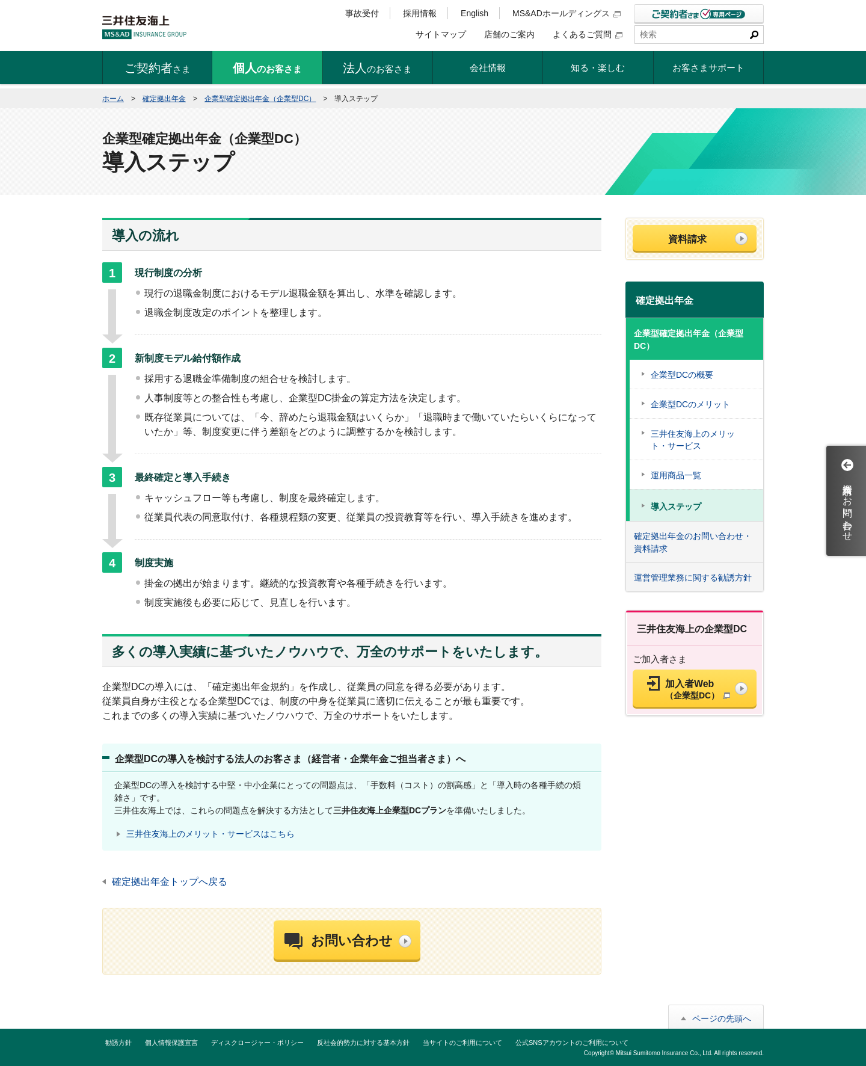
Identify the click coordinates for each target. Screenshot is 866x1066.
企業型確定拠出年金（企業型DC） (260, 98)
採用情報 (420, 13)
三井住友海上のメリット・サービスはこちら (210, 834)
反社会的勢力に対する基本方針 (363, 1042)
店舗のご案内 (509, 34)
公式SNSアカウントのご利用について (571, 1042)
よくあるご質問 (587, 34)
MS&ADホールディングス (566, 13)
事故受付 (362, 13)
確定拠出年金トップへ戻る (169, 882)
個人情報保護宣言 (171, 1042)
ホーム (113, 98)
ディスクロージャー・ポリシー (257, 1042)
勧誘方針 (118, 1042)
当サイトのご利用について (462, 1042)
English (474, 13)
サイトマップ (441, 34)
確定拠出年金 (164, 98)
